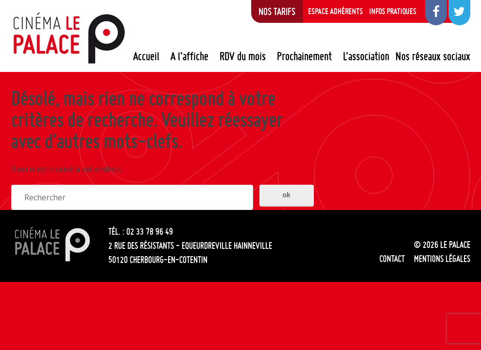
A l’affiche (189, 56)
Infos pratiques (392, 11)
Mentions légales (442, 258)
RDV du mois (243, 56)
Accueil (146, 56)
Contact (392, 258)
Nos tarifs (276, 11)
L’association (366, 56)
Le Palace (68, 38)
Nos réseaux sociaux (432, 56)
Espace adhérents (335, 11)
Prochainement (304, 56)
